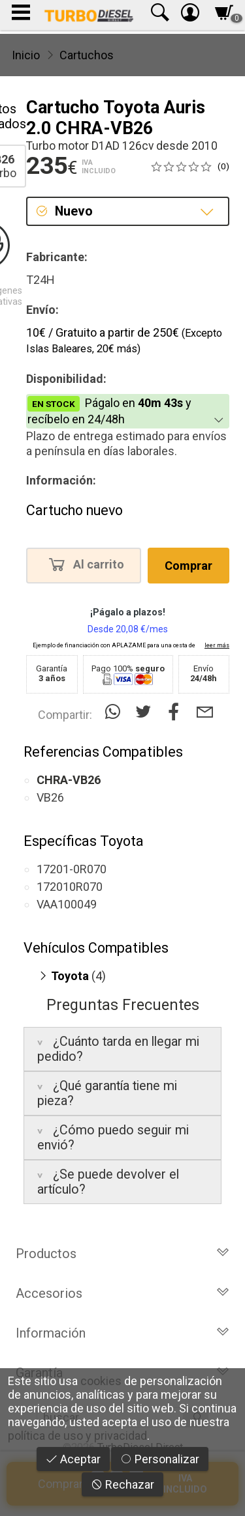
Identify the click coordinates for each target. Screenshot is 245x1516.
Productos (122, 1253)
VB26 (50, 797)
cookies (101, 1381)
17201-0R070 (71, 869)
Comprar (188, 565)
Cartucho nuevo (74, 510)
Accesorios (122, 1293)
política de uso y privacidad (77, 1435)
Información (122, 1333)
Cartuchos (86, 55)
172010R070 (70, 886)
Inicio (26, 55)
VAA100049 (67, 904)
